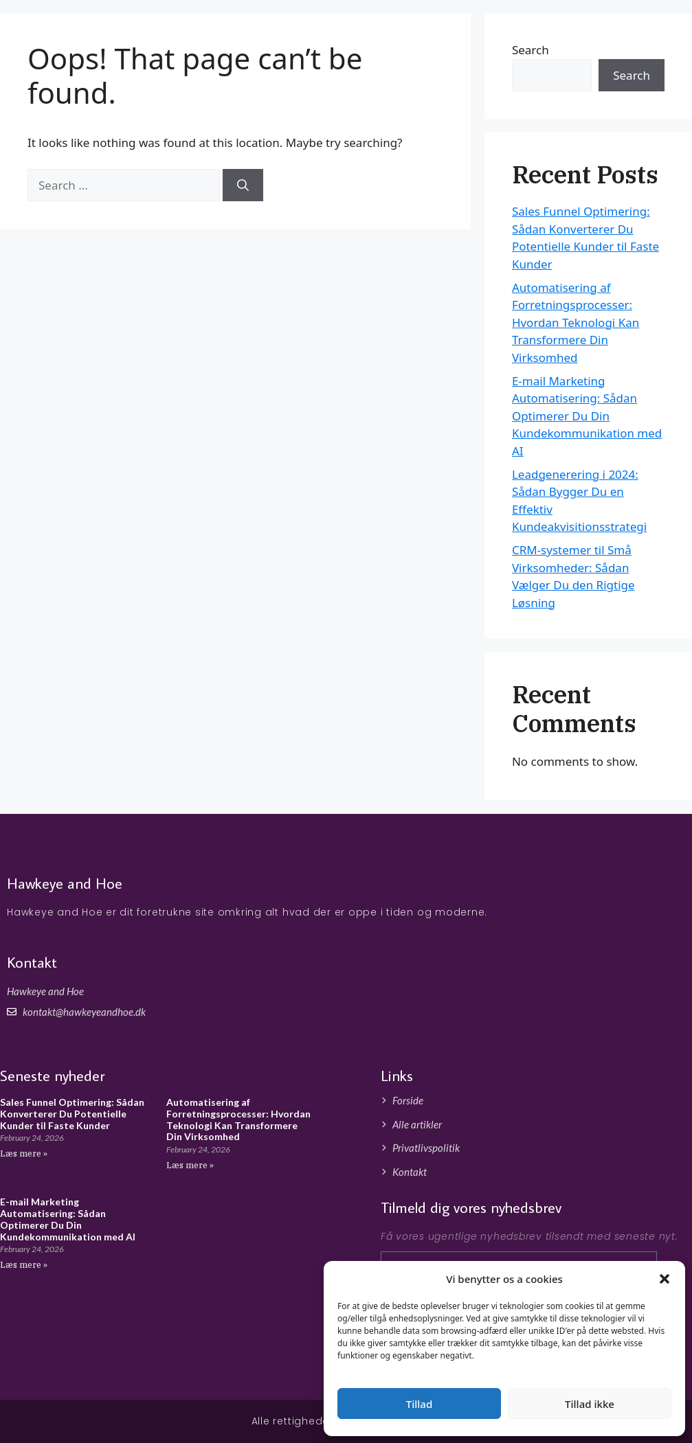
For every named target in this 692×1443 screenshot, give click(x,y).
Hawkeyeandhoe (98, 34)
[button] (664, 1279)
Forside (585, 34)
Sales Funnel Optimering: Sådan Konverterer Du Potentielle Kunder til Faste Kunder (72, 1113)
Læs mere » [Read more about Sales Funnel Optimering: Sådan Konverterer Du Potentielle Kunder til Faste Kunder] (23, 1153)
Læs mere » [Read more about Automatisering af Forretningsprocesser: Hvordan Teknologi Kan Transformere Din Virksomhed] (190, 1165)
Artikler (637, 34)
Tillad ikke (589, 1404)
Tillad (419, 1404)
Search (631, 75)
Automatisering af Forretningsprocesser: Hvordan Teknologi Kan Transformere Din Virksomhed (575, 322)
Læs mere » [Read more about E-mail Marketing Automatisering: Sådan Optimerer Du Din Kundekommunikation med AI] (23, 1265)
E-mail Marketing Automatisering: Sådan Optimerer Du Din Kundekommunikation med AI (587, 416)
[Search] (243, 185)
